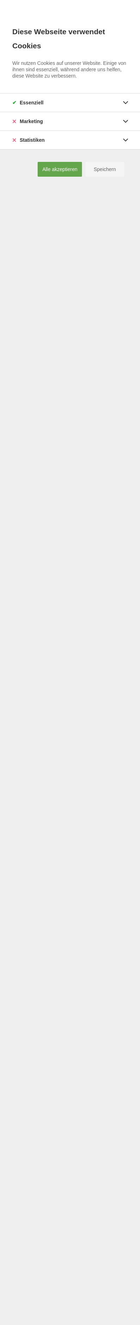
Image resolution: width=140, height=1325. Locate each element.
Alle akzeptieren (59, 169)
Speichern (105, 169)
